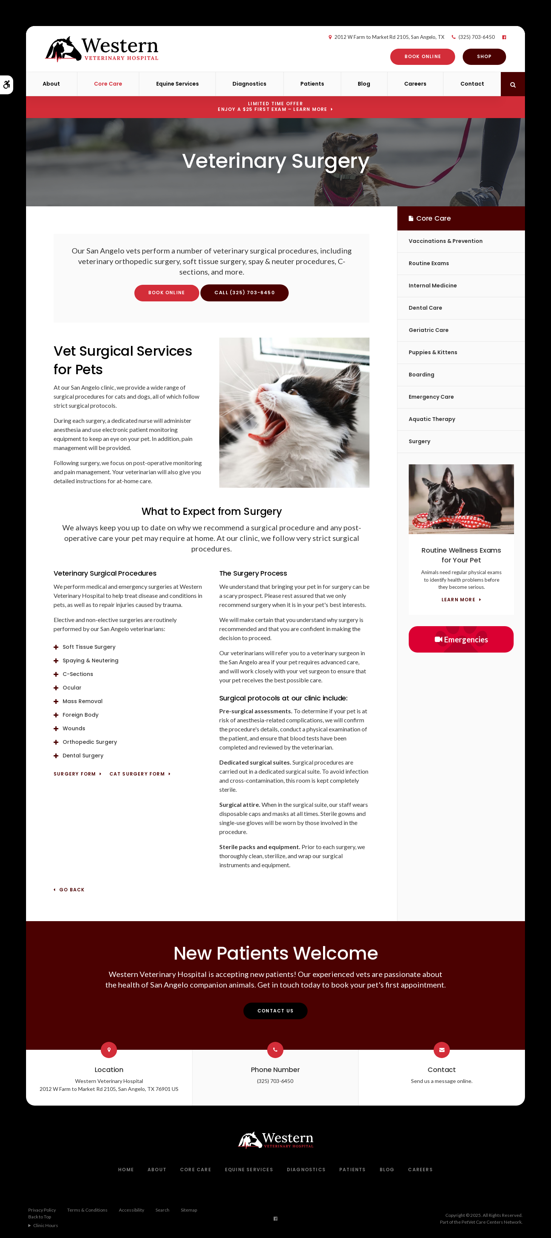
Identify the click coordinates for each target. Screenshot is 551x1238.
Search (162, 1210)
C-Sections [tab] (78, 674)
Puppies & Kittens (433, 352)
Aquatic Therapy (432, 419)
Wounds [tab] (74, 728)
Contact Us (275, 1011)
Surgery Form (75, 774)
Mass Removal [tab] (83, 701)
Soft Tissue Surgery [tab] (89, 647)
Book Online (414, 56)
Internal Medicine (433, 285)
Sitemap (189, 1210)
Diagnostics (249, 84)
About (51, 84)
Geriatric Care (429, 330)
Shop (475, 56)
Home (126, 1169)
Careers (415, 84)
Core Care (108, 84)
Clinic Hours (45, 1225)
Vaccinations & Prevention (446, 241)
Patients (312, 84)
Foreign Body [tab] (81, 715)
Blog (364, 84)
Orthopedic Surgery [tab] (90, 742)
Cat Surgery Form (137, 774)
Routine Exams (429, 263)
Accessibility (131, 1210)
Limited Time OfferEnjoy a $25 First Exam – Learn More (272, 106)
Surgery (419, 441)
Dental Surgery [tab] (83, 755)
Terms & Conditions (87, 1210)
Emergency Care (431, 397)
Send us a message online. (442, 1081)
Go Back (72, 890)
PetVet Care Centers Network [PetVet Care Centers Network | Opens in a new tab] (492, 1222)
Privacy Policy (42, 1210)
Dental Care (425, 308)
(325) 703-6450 (468, 37)
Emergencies (461, 639)
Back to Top (39, 1217)
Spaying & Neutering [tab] (91, 660)
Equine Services (177, 84)
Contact (472, 84)
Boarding (421, 374)
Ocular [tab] (72, 687)
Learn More (459, 600)
